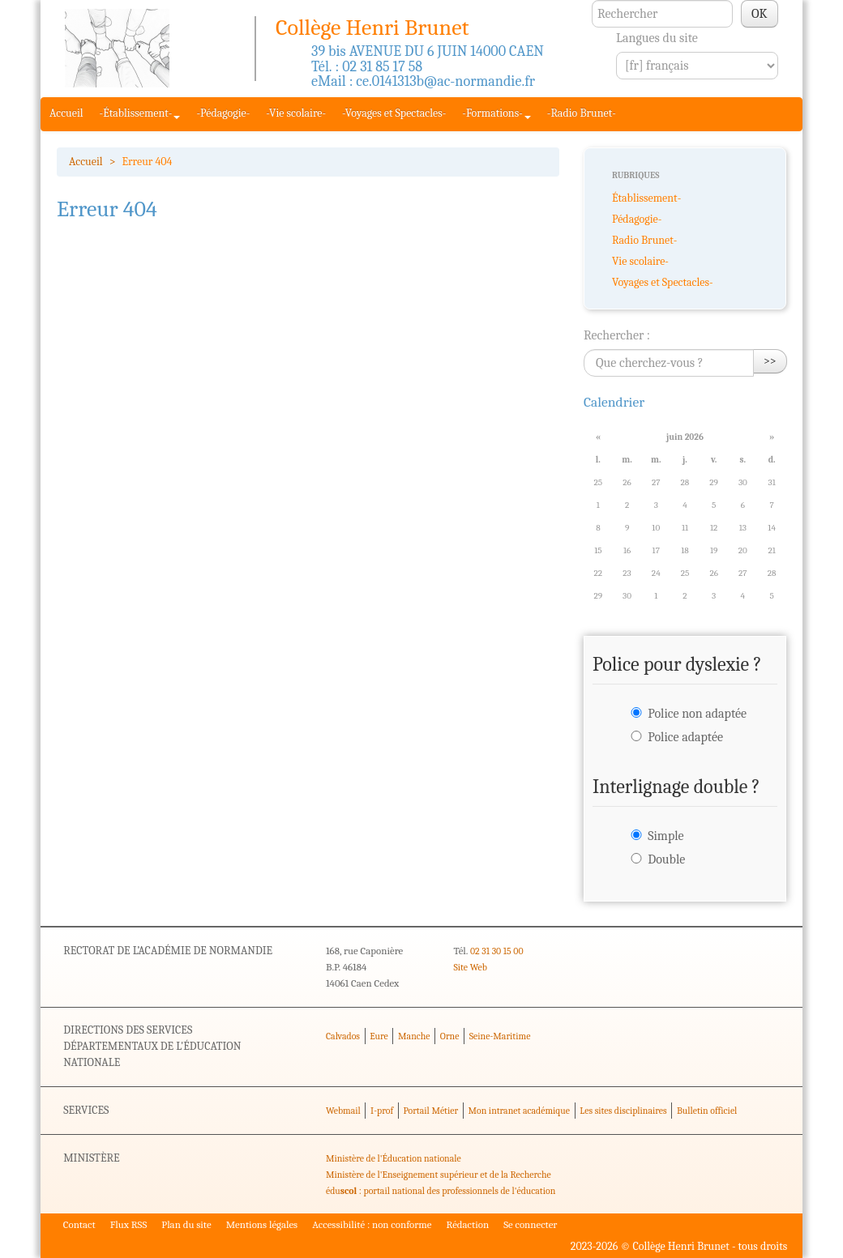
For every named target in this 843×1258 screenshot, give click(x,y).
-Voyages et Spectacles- (394, 113)
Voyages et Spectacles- (662, 282)
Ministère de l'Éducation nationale (393, 1158)
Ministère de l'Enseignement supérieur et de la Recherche (438, 1174)
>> (770, 361)
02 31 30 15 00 (497, 951)
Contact (79, 1224)
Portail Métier (430, 1110)
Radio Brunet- (644, 240)
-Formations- (496, 113)
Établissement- (646, 198)
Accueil (66, 113)
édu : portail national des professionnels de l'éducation (440, 1190)
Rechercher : (617, 335)
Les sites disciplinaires (623, 1110)
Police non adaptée (697, 713)
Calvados (343, 1036)
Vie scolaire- (640, 261)
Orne (450, 1036)
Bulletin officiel (707, 1110)
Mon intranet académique (519, 1110)
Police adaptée (685, 737)
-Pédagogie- (223, 113)
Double (666, 859)
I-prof (381, 1110)
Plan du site (186, 1224)
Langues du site (657, 38)
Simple (665, 836)
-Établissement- (140, 113)
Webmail (343, 1110)
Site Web (469, 967)
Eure (379, 1036)
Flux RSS (129, 1224)
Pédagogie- (636, 219)
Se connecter (530, 1224)
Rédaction (468, 1224)
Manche (414, 1036)
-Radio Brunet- (581, 113)
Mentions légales (262, 1224)
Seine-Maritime (500, 1036)
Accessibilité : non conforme (371, 1224)
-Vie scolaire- (296, 113)
